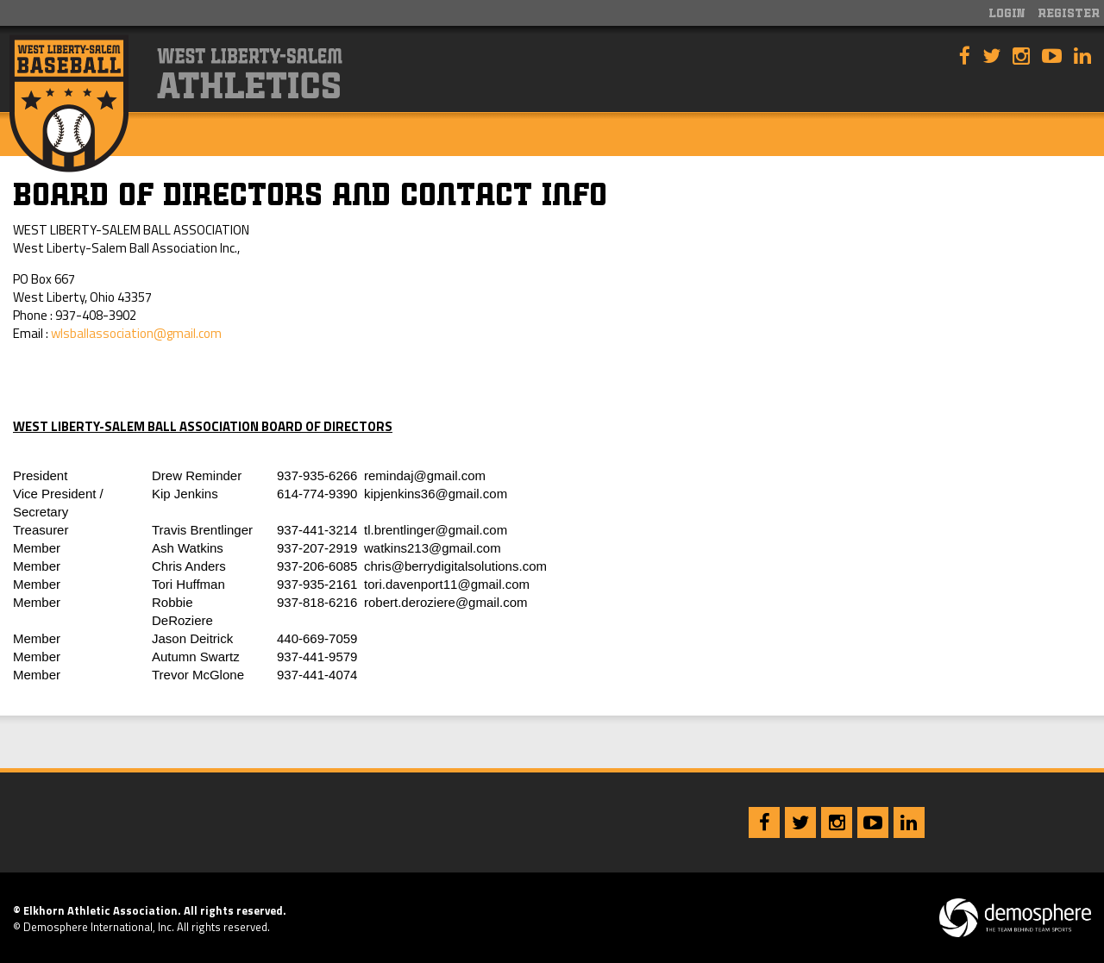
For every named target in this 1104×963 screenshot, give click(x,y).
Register (1069, 14)
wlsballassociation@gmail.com (136, 333)
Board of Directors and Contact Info (310, 197)
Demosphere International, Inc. (98, 926)
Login (1007, 14)
